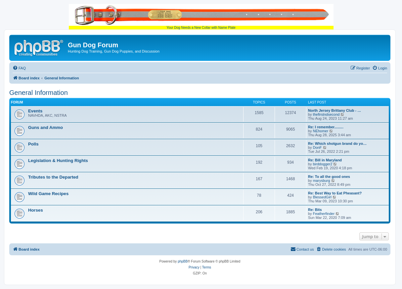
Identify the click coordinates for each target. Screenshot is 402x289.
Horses (35, 210)
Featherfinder (324, 214)
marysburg (321, 181)
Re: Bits (315, 210)
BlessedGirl (322, 197)
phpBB (183, 261)
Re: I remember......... (325, 127)
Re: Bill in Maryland (325, 160)
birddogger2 (323, 164)
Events (35, 110)
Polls (33, 144)
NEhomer (320, 131)
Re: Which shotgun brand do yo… (337, 143)
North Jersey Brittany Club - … (334, 110)
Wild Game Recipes (48, 193)
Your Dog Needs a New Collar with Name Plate (201, 16)
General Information (38, 92)
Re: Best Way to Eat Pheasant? (335, 193)
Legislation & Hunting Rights (58, 160)
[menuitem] (19, 68)
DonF (317, 147)
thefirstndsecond (326, 114)
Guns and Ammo (45, 127)
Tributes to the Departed (53, 177)
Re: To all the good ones (329, 177)
